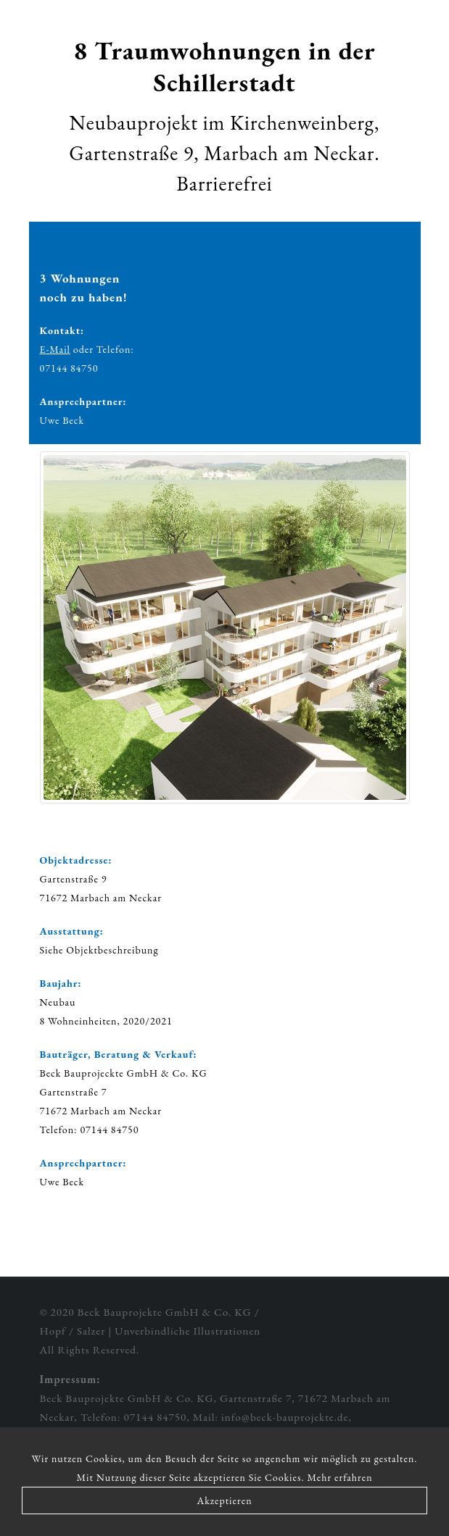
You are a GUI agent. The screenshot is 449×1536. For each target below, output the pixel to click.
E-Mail (55, 349)
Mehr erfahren (340, 1477)
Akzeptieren (224, 1500)
